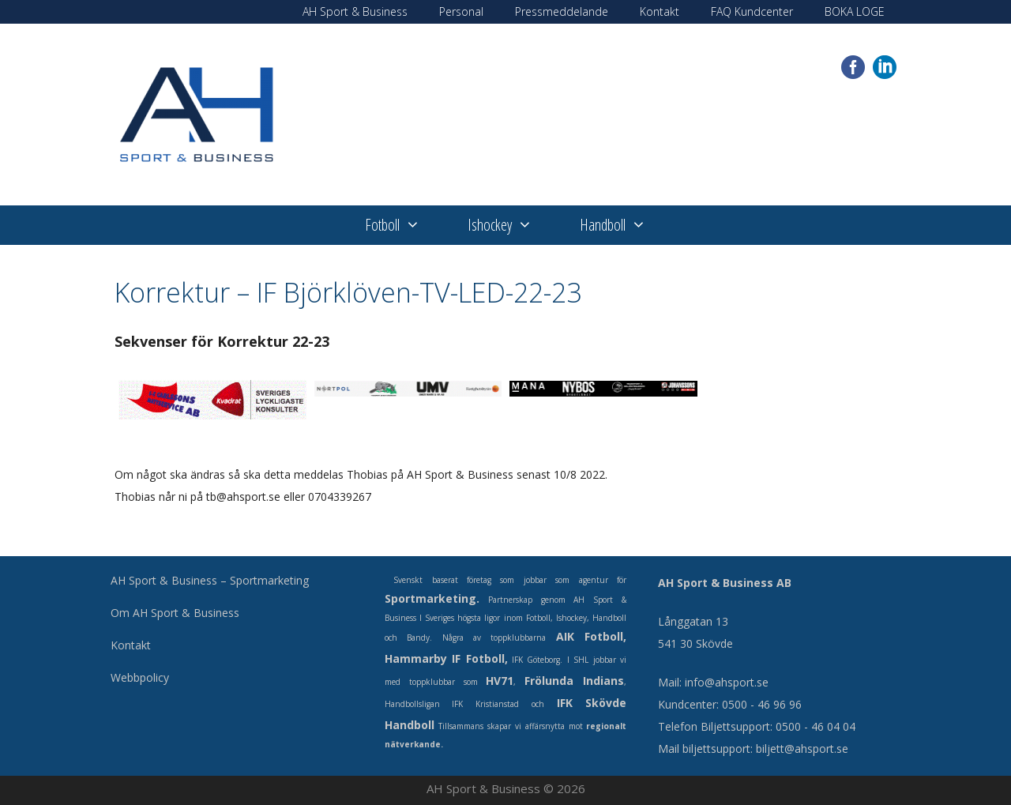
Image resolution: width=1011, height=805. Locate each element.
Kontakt (659, 11)
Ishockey (512, 225)
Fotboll (404, 225)
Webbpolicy (140, 677)
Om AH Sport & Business (175, 612)
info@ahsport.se (727, 682)
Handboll (625, 225)
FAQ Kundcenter (752, 11)
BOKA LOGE (855, 11)
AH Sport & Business (355, 11)
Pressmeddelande (561, 11)
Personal (461, 11)
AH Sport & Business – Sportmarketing (210, 580)
